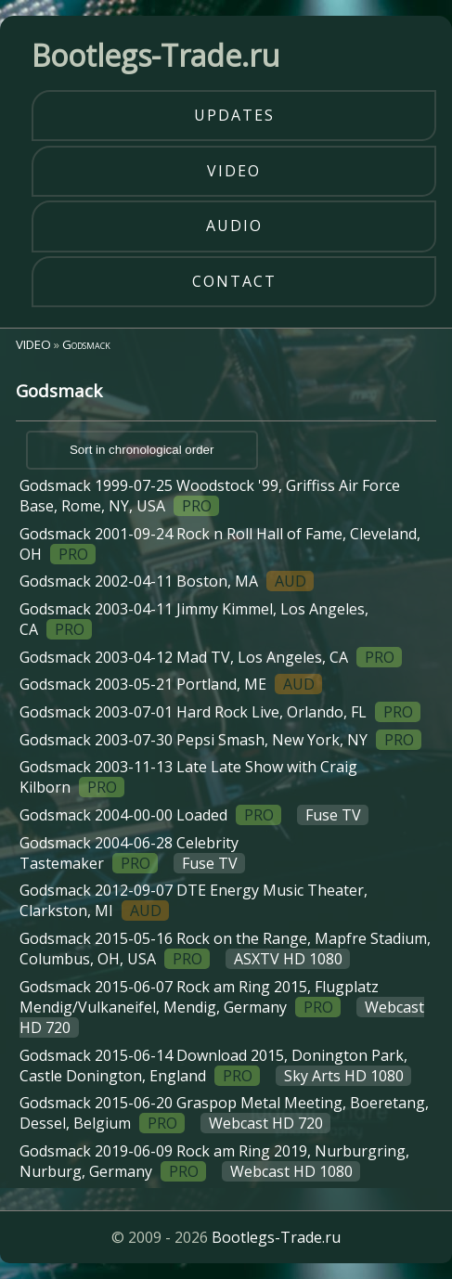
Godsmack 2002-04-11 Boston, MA (166, 581)
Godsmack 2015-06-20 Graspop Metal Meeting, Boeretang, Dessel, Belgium (224, 1112)
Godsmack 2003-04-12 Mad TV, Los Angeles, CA (210, 657)
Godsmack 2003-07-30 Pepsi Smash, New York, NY (220, 740)
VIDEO (33, 344)
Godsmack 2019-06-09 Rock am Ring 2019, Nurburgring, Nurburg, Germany (214, 1161)
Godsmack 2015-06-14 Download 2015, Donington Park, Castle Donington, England (215, 1065)
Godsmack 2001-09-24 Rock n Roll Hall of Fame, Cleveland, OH (219, 543)
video (234, 171)
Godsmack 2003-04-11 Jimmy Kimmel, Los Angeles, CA (193, 619)
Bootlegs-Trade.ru (276, 1237)
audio (234, 225)
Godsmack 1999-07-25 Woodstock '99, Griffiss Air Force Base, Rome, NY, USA (209, 495)
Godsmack (86, 344)
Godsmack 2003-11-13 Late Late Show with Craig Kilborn (188, 776)
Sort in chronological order (142, 450)
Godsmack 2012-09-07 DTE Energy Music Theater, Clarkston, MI (193, 900)
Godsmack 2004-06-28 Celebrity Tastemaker (132, 853)
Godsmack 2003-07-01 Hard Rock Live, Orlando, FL (219, 712)
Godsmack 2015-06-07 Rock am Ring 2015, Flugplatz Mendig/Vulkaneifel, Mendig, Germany (221, 1007)
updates (234, 115)
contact (234, 281)
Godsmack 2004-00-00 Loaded (193, 815)
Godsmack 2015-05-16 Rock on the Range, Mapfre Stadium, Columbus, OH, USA (225, 948)
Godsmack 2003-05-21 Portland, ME (170, 684)
